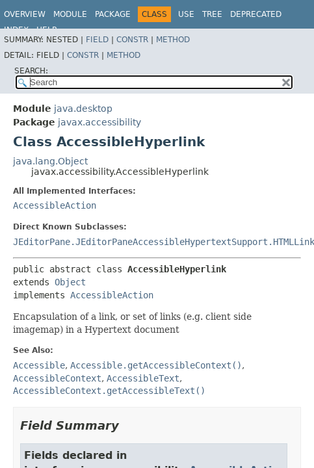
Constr (132, 39)
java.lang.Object (50, 161)
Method (173, 39)
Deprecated (255, 14)
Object (70, 282)
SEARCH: (31, 70)
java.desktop (83, 108)
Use (186, 14)
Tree (212, 14)
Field (97, 39)
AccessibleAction (54, 205)
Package (113, 14)
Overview (25, 14)
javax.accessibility (99, 122)
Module (70, 14)
